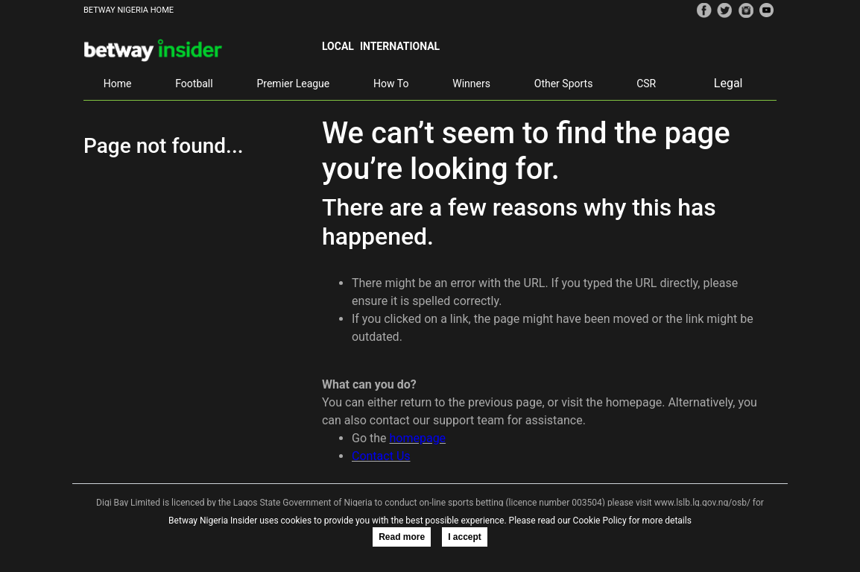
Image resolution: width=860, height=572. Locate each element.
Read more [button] (402, 537)
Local (338, 46)
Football (193, 83)
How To (390, 83)
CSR (646, 83)
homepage (417, 438)
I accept (464, 537)
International (400, 46)
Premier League (292, 83)
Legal (728, 83)
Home (118, 83)
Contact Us (381, 456)
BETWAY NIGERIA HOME (128, 10)
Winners (471, 83)
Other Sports (563, 83)
